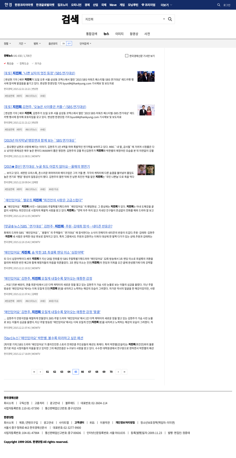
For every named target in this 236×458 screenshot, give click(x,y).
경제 (87, 5)
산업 (95, 5)
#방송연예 (9, 96)
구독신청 (24, 403)
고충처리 (39, 403)
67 (89, 372)
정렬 (6, 43)
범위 (36, 43)
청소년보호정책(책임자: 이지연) (157, 422)
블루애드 (70, 403)
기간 (21, 43)
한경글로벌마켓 (45, 5)
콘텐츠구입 (32, 422)
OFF (69, 43)
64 (69, 372)
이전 (40, 371)
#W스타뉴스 (31, 96)
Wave (112, 5)
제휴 (21, 422)
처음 (34, 371)
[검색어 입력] (123, 19)
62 (54, 372)
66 (82, 372)
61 (47, 372)
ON (63, 43)
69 (104, 372)
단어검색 (84, 43)
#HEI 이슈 (53, 189)
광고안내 (55, 403)
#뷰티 (19, 96)
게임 (122, 5)
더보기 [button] (164, 5)
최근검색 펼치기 (161, 19)
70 (111, 372)
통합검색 (91, 33)
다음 (118, 371)
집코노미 (62, 5)
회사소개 (9, 403)
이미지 (119, 33)
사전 (147, 33)
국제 (103, 5)
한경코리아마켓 (24, 5)
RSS (92, 422)
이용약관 (105, 422)
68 (96, 372)
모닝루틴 (133, 5)
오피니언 (76, 5)
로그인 (226, 5)
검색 (70, 19)
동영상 (134, 33)
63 (61, 372)
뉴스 (106, 33)
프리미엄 (150, 5)
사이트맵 (64, 422)
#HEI (42, 96)
